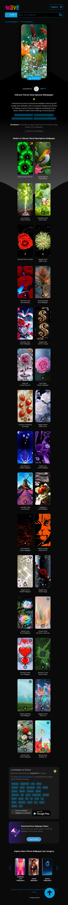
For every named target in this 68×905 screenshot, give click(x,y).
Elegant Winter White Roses (43, 425)
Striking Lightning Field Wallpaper (25, 715)
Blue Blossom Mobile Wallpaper (25, 467)
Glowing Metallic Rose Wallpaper (43, 301)
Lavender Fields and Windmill (25, 508)
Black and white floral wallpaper (22, 118)
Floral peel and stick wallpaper (44, 115)
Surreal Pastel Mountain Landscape (43, 632)
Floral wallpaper (27, 22)
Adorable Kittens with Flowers (43, 219)
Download (34, 78)
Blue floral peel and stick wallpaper (44, 118)
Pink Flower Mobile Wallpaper (42, 384)
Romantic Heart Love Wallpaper (25, 673)
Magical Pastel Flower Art (43, 715)
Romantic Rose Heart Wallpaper (25, 343)
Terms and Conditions (33, 890)
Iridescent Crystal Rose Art (25, 384)
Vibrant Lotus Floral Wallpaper (25, 632)
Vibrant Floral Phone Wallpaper (25, 756)
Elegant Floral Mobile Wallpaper (25, 591)
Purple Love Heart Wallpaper (43, 467)
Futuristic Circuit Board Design (43, 673)
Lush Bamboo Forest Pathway (25, 219)
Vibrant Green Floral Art (25, 177)
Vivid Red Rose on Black (25, 259)
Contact (13, 890)
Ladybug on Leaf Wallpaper (43, 508)
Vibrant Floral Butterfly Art (43, 756)
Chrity (39, 89)
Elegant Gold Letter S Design (43, 343)
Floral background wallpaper (23, 115)
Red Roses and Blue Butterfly (25, 301)
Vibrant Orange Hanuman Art (43, 549)
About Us (21, 890)
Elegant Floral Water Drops (43, 260)
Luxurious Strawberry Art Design (25, 425)
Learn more (34, 839)
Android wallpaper (26, 777)
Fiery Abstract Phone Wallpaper (25, 549)
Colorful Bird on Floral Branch (43, 177)
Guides (34, 892)
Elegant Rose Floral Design (43, 591)
